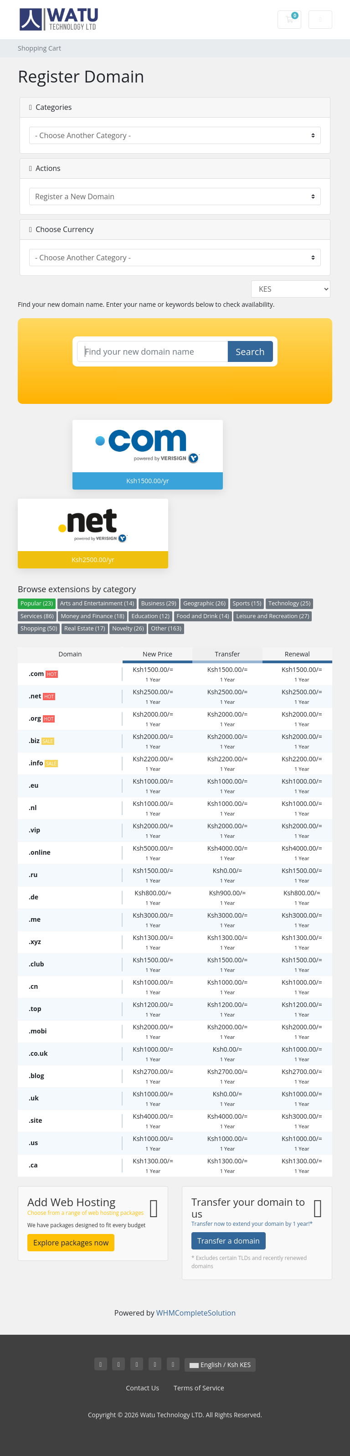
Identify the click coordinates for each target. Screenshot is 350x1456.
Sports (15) (247, 603)
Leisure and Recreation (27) (272, 616)
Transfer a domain (228, 1241)
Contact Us (142, 1388)
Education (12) (150, 616)
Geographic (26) (204, 603)
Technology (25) (289, 603)
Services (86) (37, 616)
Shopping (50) (39, 628)
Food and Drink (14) (203, 616)
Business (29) (158, 603)
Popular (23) (37, 603)
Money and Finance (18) (92, 616)
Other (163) (166, 628)
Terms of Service (199, 1388)
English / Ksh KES (220, 1364)
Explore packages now (70, 1243)
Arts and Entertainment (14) (97, 603)
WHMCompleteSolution (196, 1313)
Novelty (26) (128, 628)
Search (250, 352)
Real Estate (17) (84, 628)
